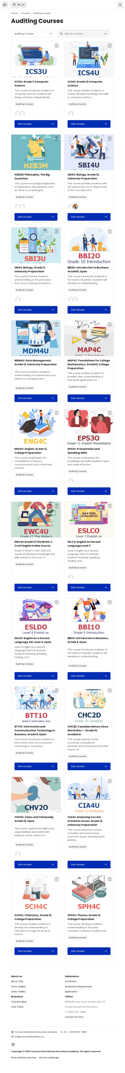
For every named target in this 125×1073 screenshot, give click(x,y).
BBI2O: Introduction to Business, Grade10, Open (84, 269)
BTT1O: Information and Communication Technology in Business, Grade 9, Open (34, 734)
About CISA (17, 985)
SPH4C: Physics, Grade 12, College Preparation (85, 921)
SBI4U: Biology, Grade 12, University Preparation (84, 176)
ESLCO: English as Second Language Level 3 (85, 547)
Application (71, 995)
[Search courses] (83, 34)
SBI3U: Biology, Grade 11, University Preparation (30, 269)
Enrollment (71, 985)
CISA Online (17, 1010)
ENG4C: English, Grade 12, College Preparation (31, 455)
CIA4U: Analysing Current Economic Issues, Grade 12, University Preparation (86, 825)
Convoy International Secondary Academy (36, 1035)
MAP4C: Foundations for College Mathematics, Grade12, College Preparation (88, 364)
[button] (18, 4)
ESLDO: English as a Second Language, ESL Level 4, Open (33, 644)
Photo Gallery (18, 990)
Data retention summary (23, 1061)
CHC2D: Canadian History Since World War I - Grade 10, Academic (87, 734)
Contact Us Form (74, 1020)
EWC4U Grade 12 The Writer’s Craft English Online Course (34, 547)
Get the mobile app (49, 1061)
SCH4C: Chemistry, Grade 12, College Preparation (34, 921)
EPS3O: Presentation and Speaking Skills (85, 455)
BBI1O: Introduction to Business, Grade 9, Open (84, 644)
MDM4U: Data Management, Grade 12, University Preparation (34, 364)
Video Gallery (18, 995)
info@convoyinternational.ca (29, 1040)
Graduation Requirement (79, 990)
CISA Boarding (19, 1005)
